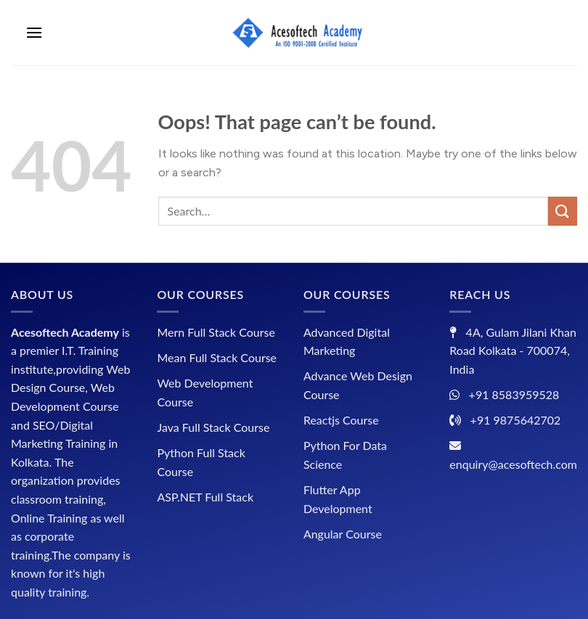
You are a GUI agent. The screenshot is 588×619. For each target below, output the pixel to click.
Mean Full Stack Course (217, 357)
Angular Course (342, 534)
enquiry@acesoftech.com (513, 464)
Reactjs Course (341, 420)
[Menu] (34, 32)
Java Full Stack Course (213, 427)
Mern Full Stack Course (215, 332)
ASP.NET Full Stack (205, 497)
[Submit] (562, 211)
